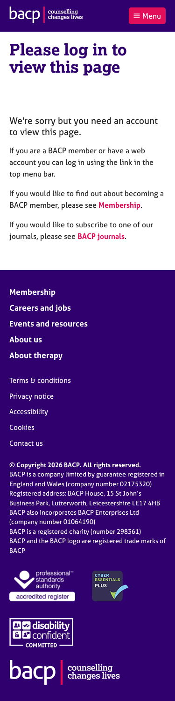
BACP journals (101, 236)
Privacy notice (31, 396)
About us (25, 339)
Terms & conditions (40, 380)
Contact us (26, 443)
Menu (147, 15)
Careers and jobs (40, 308)
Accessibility (28, 411)
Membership (119, 205)
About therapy (36, 355)
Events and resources (48, 323)
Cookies (22, 427)
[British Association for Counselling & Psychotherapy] (46, 16)
